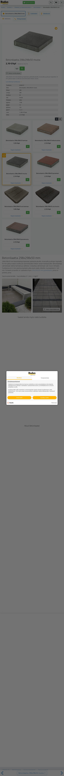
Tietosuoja (54, 402)
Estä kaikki (19, 397)
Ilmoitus (19, 377)
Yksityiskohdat (45, 378)
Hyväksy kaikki (44, 397)
